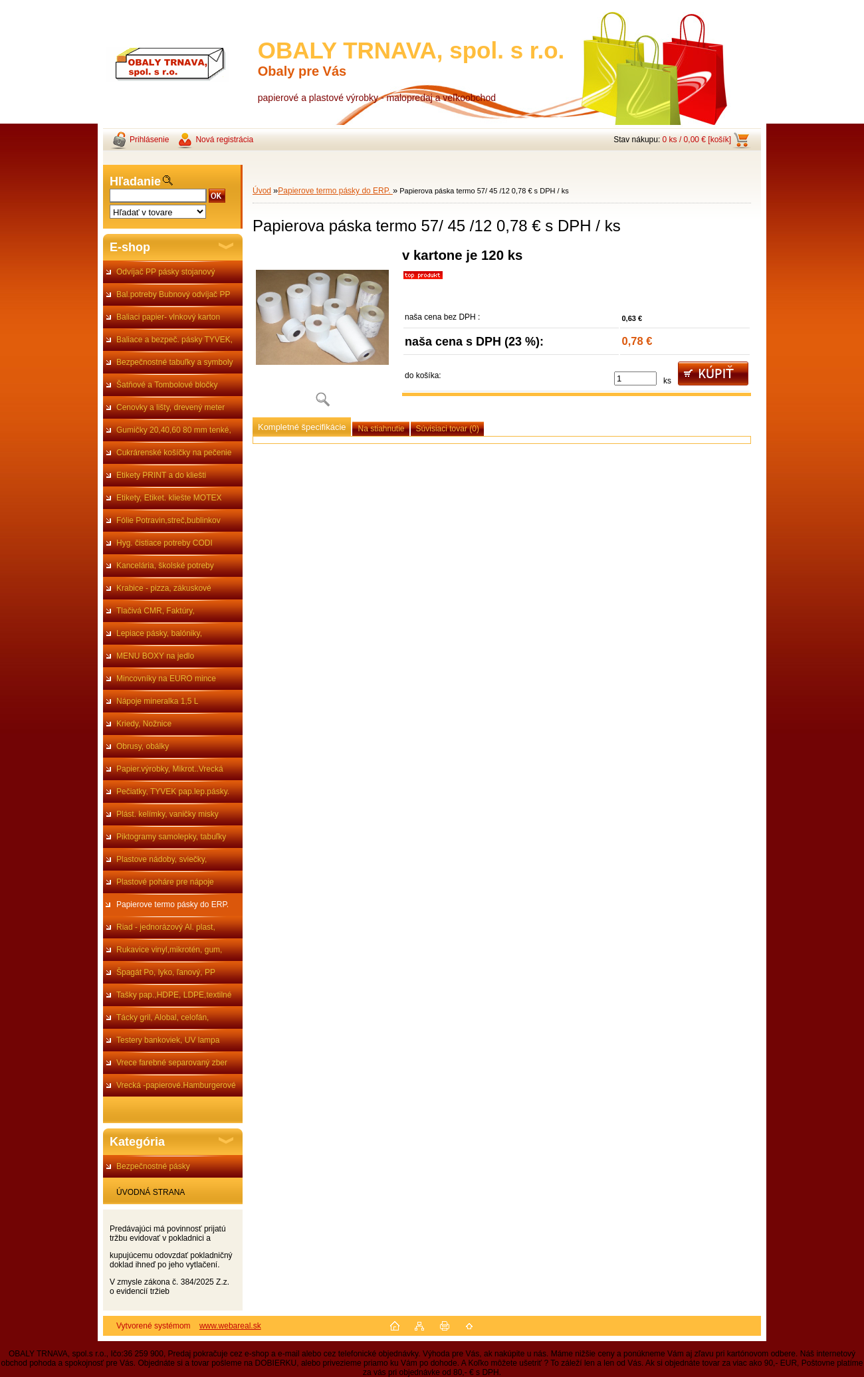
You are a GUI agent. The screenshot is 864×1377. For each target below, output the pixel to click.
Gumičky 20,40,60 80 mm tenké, (173, 430)
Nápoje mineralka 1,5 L (157, 701)
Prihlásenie (149, 139)
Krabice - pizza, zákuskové (163, 588)
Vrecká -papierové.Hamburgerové (176, 1085)
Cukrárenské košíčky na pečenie (173, 452)
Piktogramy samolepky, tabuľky (171, 836)
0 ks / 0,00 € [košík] (697, 139)
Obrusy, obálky (142, 746)
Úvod (262, 190)
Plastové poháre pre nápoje (165, 882)
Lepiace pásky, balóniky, (159, 633)
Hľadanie (135, 181)
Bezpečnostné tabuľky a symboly (174, 362)
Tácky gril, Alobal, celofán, (162, 1017)
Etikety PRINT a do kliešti (161, 475)
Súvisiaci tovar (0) (447, 428)
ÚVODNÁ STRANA (150, 1192)
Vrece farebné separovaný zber (171, 1062)
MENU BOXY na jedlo (155, 656)
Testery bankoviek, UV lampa (167, 1040)
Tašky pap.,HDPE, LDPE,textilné (173, 995)
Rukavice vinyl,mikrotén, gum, (169, 949)
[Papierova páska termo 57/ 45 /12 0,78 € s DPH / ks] (322, 332)
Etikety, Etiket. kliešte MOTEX (168, 497)
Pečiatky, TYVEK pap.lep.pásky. (172, 791)
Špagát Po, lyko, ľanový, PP (165, 972)
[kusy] (635, 378)
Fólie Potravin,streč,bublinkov (168, 520)
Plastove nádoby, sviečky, (161, 859)
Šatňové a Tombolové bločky (167, 384)
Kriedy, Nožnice (143, 723)
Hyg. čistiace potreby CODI (164, 543)
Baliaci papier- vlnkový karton (168, 317)
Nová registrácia (224, 139)
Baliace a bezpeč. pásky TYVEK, (174, 339)
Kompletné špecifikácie (302, 427)
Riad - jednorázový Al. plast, (165, 927)
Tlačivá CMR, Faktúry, (155, 610)
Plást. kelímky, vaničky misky (167, 814)
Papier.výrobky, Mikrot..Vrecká (169, 769)
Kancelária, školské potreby (165, 565)
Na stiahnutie (381, 428)
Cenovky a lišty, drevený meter (170, 407)
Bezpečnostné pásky (153, 1166)
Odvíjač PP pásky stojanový (165, 271)
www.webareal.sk (230, 1325)
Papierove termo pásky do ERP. (172, 904)
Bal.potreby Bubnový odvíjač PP (173, 294)
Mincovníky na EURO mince (166, 678)
